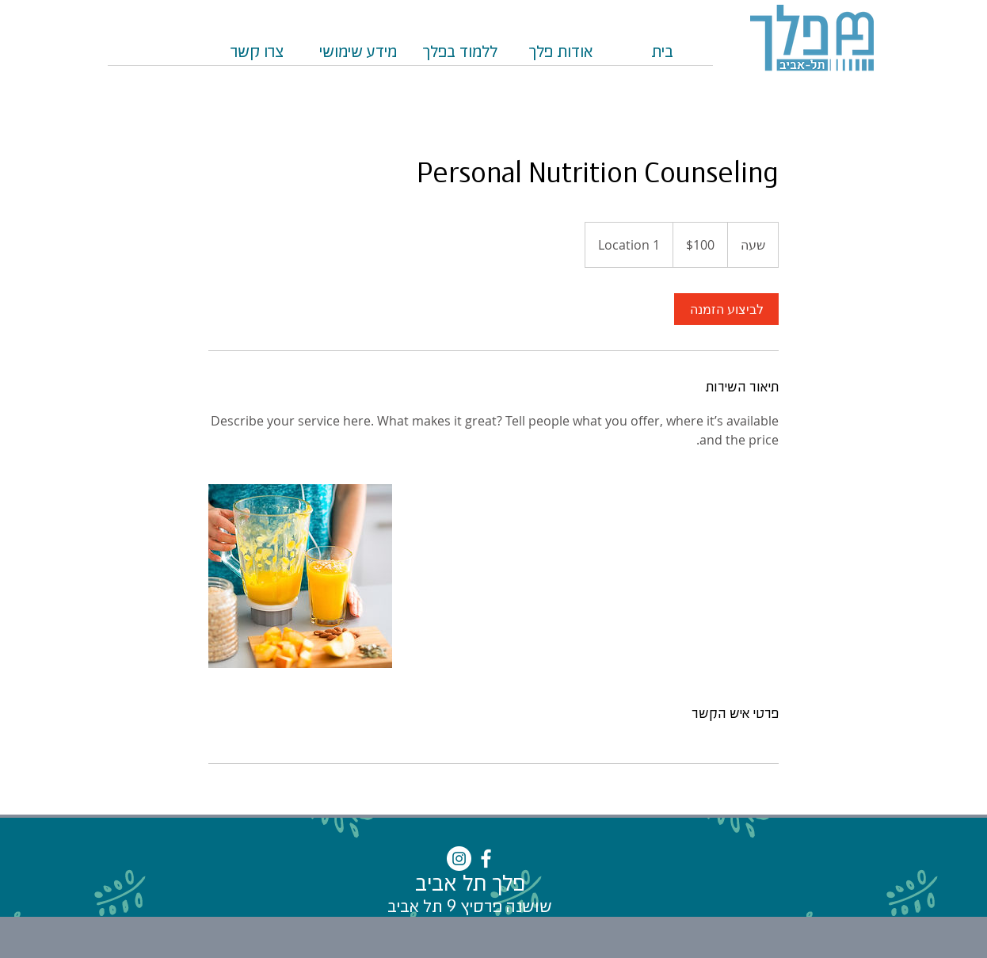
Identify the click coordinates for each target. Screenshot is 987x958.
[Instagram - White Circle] (459, 858)
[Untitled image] (300, 576)
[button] (459, 57)
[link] (726, 309)
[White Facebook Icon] (486, 858)
